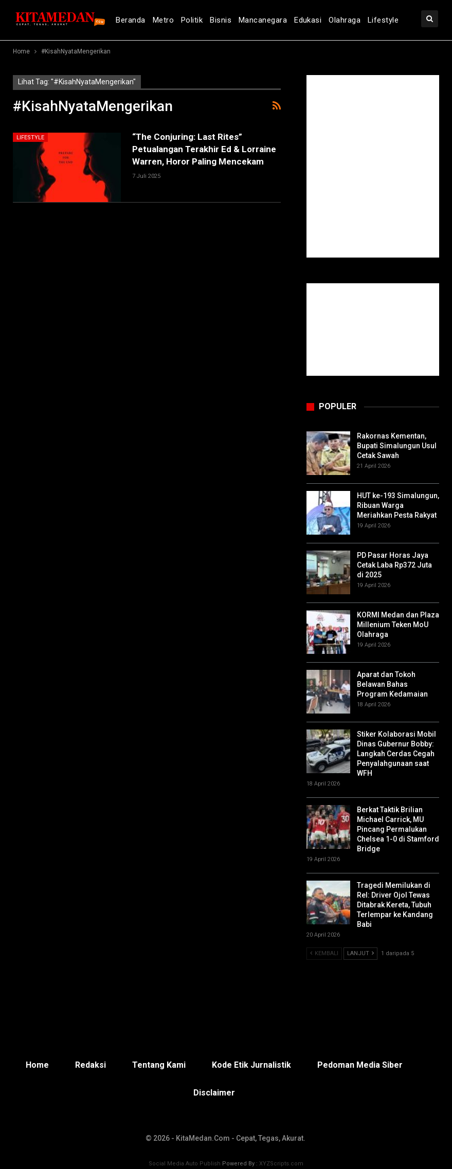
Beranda (130, 20)
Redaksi (90, 1065)
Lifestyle (30, 137)
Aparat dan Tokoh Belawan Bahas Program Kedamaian (392, 684)
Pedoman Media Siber (360, 1065)
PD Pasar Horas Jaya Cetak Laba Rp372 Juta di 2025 (394, 565)
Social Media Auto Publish (185, 1163)
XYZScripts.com (281, 1163)
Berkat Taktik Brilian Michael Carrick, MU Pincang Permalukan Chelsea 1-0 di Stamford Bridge (398, 829)
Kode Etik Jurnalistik (251, 1065)
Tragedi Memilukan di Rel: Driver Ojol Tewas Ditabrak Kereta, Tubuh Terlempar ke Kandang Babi (395, 904)
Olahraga (344, 20)
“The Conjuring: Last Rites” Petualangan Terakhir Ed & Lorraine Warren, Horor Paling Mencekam (204, 149)
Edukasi (307, 20)
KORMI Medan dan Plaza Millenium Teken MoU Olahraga (398, 624)
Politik (192, 20)
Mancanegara (263, 20)
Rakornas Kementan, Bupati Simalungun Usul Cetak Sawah (397, 446)
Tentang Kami (159, 1065)
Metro (163, 20)
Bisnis (220, 20)
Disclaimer (214, 1093)
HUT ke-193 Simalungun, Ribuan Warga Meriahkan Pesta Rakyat (398, 505)
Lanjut (360, 953)
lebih (377, 20)
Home (37, 1065)
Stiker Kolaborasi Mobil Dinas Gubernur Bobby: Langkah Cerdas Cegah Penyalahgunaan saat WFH (396, 753)
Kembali (324, 953)
